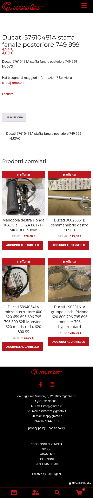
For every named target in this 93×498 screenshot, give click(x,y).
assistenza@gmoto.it (52, 411)
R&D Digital (54, 474)
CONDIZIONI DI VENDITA (46, 444)
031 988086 (50, 401)
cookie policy (57, 428)
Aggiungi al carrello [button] (22, 245)
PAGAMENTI (47, 454)
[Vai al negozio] (14, 493)
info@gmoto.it (52, 406)
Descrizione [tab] (14, 117)
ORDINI (46, 449)
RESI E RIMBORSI (46, 464)
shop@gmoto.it (13, 83)
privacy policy (37, 428)
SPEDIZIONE (47, 459)
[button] (84, 7)
